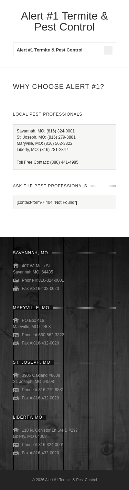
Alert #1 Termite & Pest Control (64, 21)
